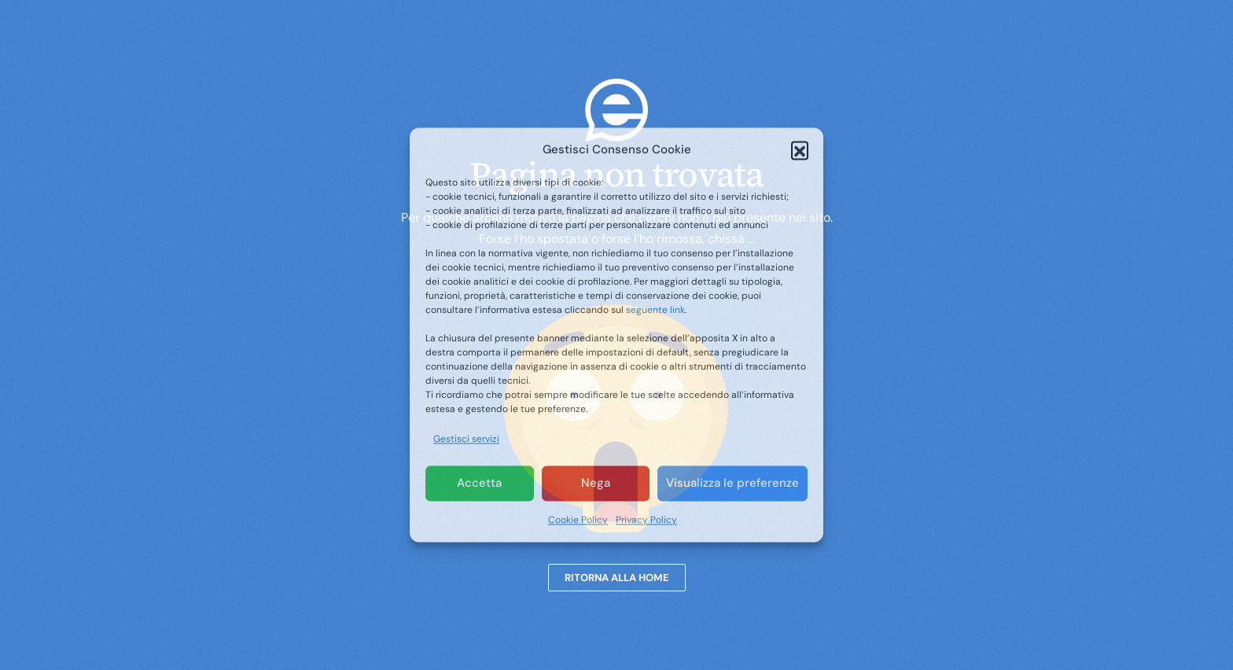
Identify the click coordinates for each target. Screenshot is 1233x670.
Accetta (479, 483)
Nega (595, 483)
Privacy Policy (646, 520)
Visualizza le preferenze (732, 483)
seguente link (655, 310)
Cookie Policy (578, 520)
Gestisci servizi (466, 439)
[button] (800, 150)
